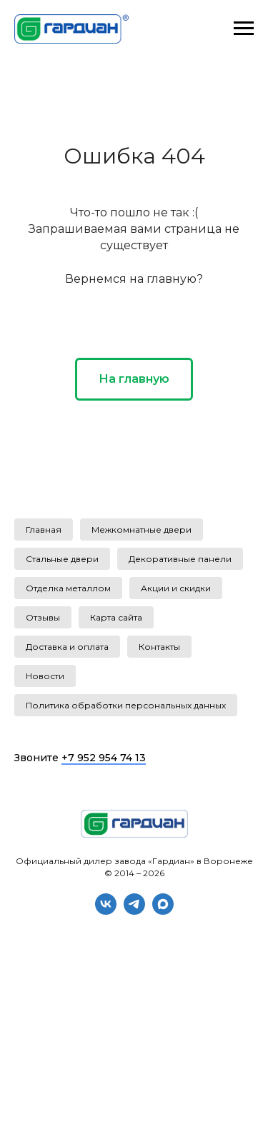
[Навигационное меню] (244, 28)
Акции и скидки (176, 588)
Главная (43, 529)
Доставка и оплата (67, 646)
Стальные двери (62, 558)
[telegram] (134, 911)
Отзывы (43, 617)
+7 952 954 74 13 (103, 757)
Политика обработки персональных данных (126, 705)
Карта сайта (116, 617)
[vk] (105, 911)
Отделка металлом (68, 588)
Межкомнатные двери (141, 529)
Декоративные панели (180, 558)
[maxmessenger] (163, 911)
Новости (45, 676)
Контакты (159, 646)
